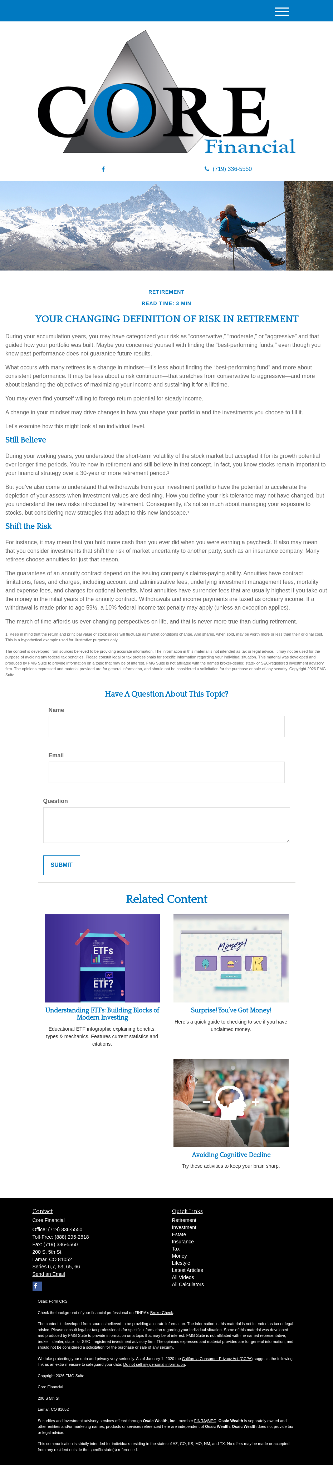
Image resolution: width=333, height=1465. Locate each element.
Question (55, 801)
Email (56, 755)
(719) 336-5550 (228, 169)
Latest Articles (187, 1270)
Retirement (184, 1220)
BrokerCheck (161, 1312)
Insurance (183, 1241)
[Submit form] (61, 865)
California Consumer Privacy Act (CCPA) (217, 1359)
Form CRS (58, 1301)
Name (56, 710)
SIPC (211, 1421)
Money (179, 1256)
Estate (179, 1234)
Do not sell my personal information (154, 1364)
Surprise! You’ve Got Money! (231, 1010)
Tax (176, 1249)
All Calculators (188, 1284)
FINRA (200, 1421)
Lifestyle (181, 1263)
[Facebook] (103, 170)
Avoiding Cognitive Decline (231, 1155)
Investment (184, 1227)
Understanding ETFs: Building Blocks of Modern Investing (102, 1014)
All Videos (183, 1277)
